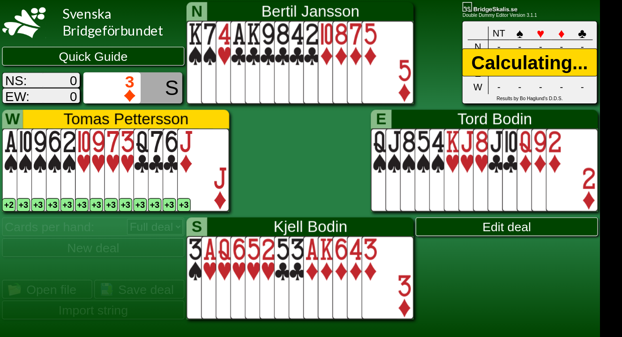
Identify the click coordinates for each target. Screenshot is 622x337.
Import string (93, 310)
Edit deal (506, 227)
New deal (93, 248)
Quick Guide (93, 57)
